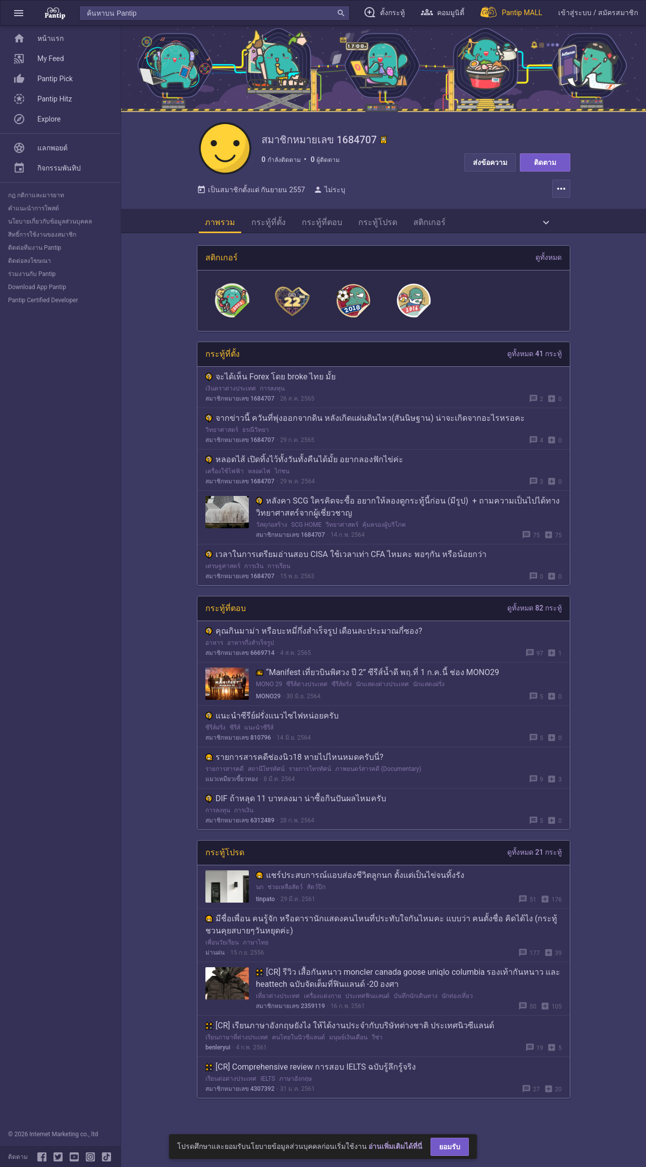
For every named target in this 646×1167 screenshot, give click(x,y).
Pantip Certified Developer (43, 300)
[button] (19, 13)
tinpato (265, 907)
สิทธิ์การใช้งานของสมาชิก (42, 234)
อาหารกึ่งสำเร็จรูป (250, 650)
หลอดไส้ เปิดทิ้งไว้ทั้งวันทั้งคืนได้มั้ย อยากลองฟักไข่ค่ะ (304, 467)
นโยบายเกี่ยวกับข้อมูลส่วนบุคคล (50, 221)
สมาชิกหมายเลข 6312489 (240, 828)
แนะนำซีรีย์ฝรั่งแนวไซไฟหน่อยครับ (272, 724)
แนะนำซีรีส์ (259, 735)
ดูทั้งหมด (548, 265)
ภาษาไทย (255, 950)
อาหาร (214, 650)
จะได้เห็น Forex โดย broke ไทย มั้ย (270, 385)
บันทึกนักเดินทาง (416, 1004)
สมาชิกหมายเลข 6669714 (240, 660)
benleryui (217, 1055)
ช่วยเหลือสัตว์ (285, 895)
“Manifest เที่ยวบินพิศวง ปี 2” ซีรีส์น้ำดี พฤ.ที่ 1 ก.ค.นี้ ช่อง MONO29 (377, 680)
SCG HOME (306, 532)
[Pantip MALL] (511, 13)
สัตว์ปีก (316, 895)
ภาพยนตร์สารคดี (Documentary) (378, 777)
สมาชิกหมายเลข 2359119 (290, 1014)
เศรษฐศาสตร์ (222, 574)
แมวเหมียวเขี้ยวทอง (231, 787)
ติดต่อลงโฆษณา (29, 260)
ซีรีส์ (235, 735)
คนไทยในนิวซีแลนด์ (298, 1045)
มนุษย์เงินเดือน (348, 1045)
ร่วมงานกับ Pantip (32, 273)
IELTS (267, 1086)
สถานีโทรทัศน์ (266, 777)
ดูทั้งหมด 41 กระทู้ (534, 361)
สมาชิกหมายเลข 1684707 (240, 406)
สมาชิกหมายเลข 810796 (238, 745)
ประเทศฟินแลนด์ (367, 1004)
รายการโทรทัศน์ (310, 777)
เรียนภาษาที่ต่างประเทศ (236, 1045)
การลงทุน (272, 396)
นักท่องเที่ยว (457, 1004)
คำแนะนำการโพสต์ (33, 208)
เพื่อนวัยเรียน (222, 950)
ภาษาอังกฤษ (295, 1086)
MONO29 (268, 704)
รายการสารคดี (224, 777)
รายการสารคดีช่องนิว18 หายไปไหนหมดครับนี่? (294, 765)
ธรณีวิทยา (255, 437)
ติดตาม (545, 162)
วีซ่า (377, 1045)
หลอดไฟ (259, 479)
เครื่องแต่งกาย (322, 1004)
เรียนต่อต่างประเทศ (230, 1086)
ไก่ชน (282, 479)
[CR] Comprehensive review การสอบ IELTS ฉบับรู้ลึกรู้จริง (310, 1075)
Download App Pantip (37, 287)
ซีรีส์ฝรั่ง (342, 692)
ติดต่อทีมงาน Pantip (34, 247)
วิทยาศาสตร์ (221, 437)
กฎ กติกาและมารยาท (36, 195)
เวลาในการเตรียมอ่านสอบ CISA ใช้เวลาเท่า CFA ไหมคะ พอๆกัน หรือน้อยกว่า (346, 562)
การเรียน (278, 574)
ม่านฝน (215, 960)
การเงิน (253, 574)
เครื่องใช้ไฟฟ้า (224, 479)
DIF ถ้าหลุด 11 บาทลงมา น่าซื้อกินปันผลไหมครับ (295, 806)
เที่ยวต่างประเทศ (278, 1004)
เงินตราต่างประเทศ (230, 396)
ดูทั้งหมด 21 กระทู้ (534, 860)
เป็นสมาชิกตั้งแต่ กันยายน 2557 (251, 198)
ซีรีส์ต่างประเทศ (307, 692)
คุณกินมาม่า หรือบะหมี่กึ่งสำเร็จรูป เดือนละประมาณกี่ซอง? (313, 639)
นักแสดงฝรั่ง (429, 692)
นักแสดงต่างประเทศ (382, 692)
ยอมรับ (449, 1147)
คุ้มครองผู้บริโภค (384, 532)
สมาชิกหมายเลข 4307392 (240, 1096)
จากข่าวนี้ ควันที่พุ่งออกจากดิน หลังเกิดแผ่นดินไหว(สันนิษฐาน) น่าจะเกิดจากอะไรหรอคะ (365, 426)
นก (259, 895)
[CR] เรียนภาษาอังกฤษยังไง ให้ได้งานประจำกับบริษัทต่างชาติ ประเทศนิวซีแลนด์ (349, 1033)
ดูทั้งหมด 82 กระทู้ (534, 616)
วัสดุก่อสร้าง (271, 532)
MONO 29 (269, 692)
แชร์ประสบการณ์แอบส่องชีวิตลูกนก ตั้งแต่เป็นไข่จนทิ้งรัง (360, 883)
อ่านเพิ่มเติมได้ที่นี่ (395, 1146)
